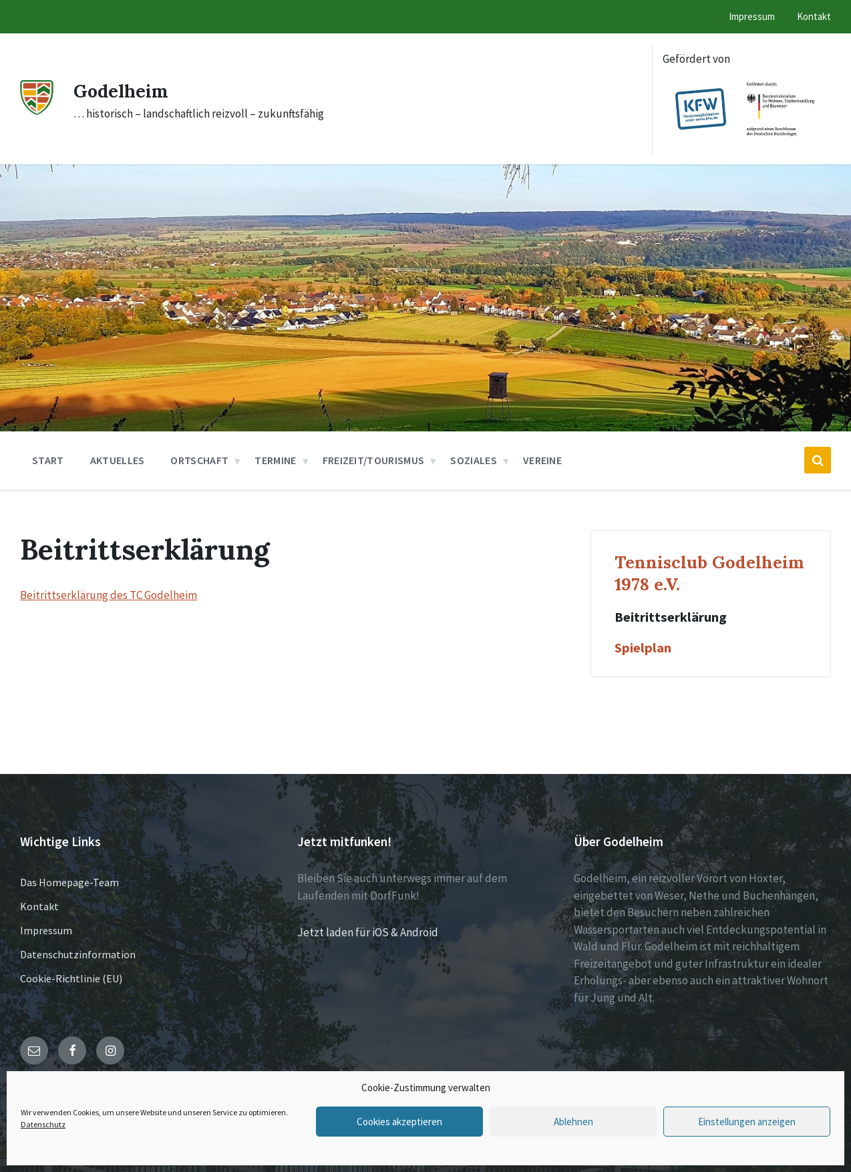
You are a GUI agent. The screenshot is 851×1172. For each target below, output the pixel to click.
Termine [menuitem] (275, 460)
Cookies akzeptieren (399, 1121)
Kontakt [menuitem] (814, 16)
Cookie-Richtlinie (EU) (71, 978)
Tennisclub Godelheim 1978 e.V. (709, 573)
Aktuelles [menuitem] (117, 460)
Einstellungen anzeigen (747, 1121)
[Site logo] (36, 111)
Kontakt (39, 906)
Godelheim (125, 90)
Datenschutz (43, 1124)
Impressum (46, 930)
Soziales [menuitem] (473, 460)
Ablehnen (573, 1121)
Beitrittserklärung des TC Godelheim (108, 595)
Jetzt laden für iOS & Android (367, 932)
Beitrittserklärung (671, 617)
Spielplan (643, 647)
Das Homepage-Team (69, 882)
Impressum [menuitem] (752, 16)
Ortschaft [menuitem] (199, 460)
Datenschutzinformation (78, 954)
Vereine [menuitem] (542, 460)
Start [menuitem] (48, 460)
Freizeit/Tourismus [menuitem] (374, 460)
